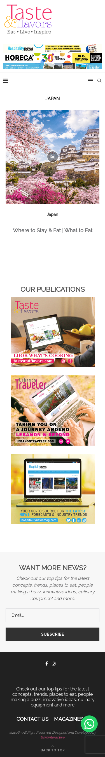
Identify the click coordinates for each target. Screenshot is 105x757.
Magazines (68, 719)
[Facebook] (46, 663)
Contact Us (32, 719)
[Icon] (53, 157)
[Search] (99, 80)
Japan (52, 214)
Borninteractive (52, 737)
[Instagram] (54, 663)
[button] (89, 723)
